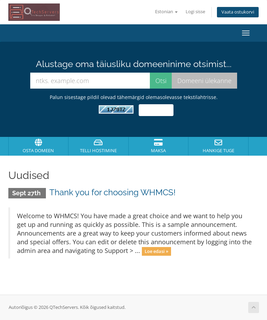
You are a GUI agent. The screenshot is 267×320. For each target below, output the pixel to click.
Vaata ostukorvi (237, 12)
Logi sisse (195, 12)
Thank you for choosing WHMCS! (112, 192)
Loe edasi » (156, 251)
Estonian (166, 12)
